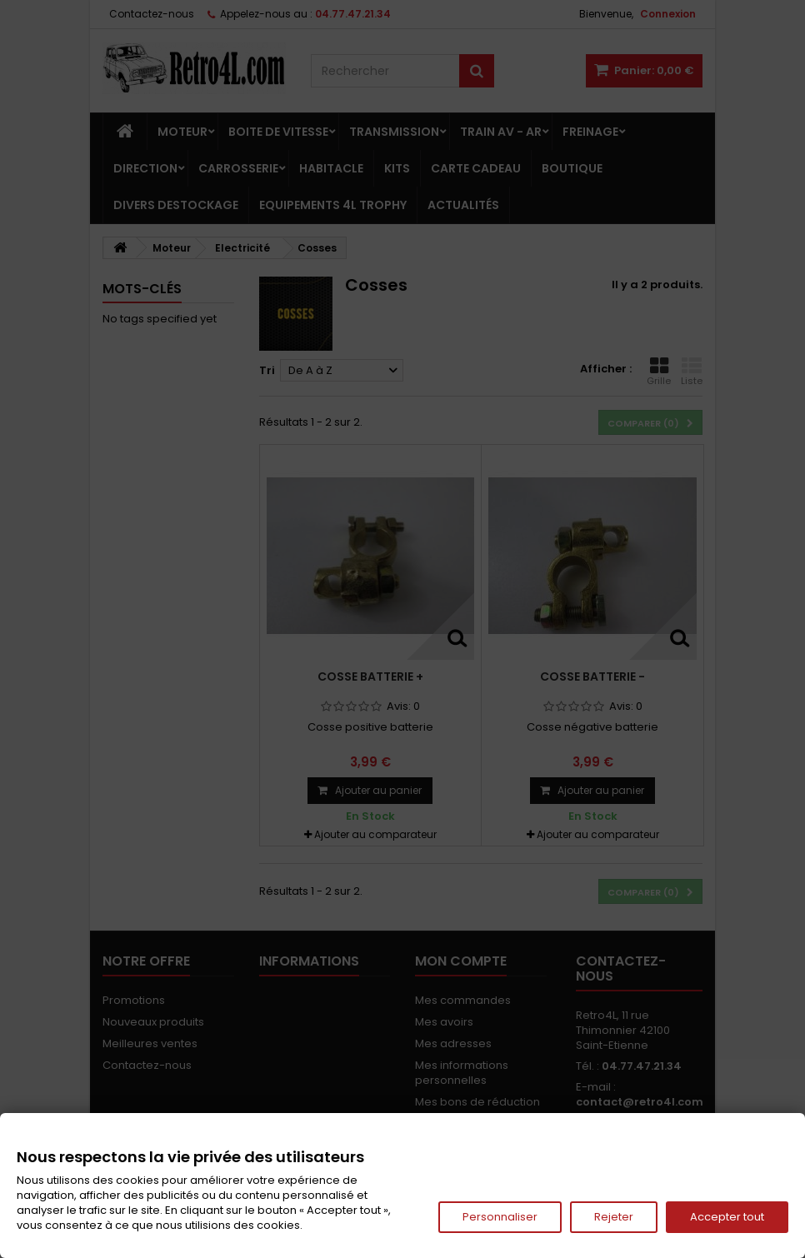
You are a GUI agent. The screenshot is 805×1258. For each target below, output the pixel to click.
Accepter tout (727, 1217)
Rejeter (613, 1217)
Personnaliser (500, 1217)
